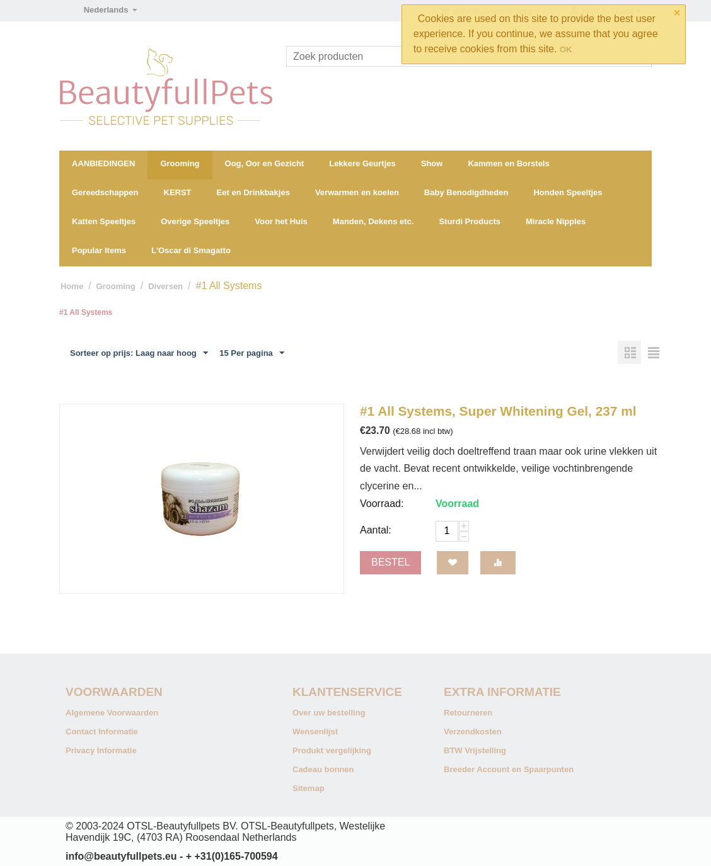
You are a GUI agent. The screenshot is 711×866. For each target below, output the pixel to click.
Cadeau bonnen (323, 769)
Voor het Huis (281, 221)
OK (566, 49)
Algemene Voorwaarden (112, 712)
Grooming (179, 163)
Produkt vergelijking (331, 750)
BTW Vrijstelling (475, 750)
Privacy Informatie (101, 750)
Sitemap (308, 788)
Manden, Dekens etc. (373, 221)
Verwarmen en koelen (357, 192)
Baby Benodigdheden (466, 192)
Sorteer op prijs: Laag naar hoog (139, 353)
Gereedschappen (105, 192)
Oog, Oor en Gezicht (264, 163)
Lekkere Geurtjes (362, 163)
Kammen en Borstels (508, 163)
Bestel (390, 562)
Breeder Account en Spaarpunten (509, 769)
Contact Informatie (102, 731)
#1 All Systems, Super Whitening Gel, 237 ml (498, 411)
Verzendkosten (473, 731)
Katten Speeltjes (104, 221)
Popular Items (99, 250)
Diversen (165, 286)
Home (72, 286)
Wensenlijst (315, 731)
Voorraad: (381, 503)
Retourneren (468, 712)
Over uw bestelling (329, 712)
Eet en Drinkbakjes (253, 192)
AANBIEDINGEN (103, 163)
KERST (178, 192)
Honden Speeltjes (567, 192)
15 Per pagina (251, 353)
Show (432, 163)
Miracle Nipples (556, 221)
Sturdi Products (469, 221)
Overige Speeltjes (195, 221)
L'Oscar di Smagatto (191, 250)
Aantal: (375, 530)
